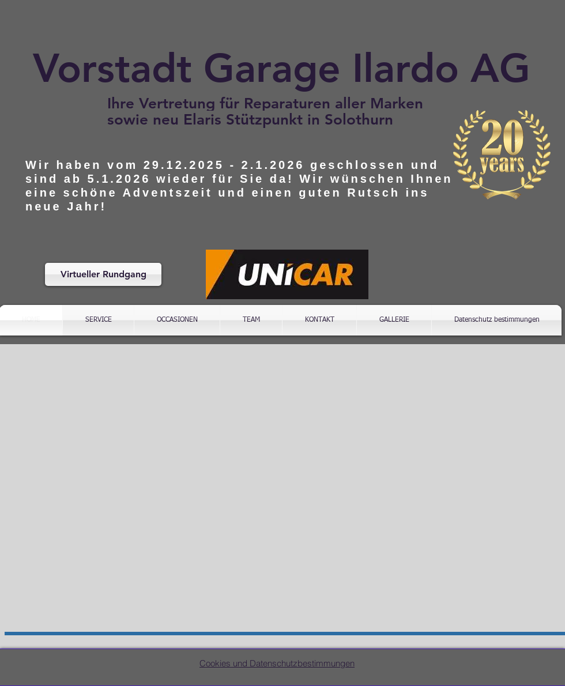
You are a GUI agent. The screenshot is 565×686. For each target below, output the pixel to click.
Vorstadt (112, 68)
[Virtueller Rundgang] (103, 274)
